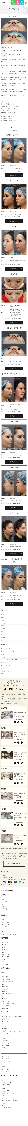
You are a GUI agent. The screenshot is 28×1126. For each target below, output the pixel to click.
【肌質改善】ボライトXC (7, 671)
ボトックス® (5, 1056)
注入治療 (3, 628)
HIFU (3, 1038)
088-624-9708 (19, 840)
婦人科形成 (5, 1008)
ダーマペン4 (5, 1021)
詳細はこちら (14, 175)
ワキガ (4, 945)
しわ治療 (3, 617)
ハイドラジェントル (7, 1035)
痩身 (2, 631)
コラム (4, 1103)
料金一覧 (4, 1095)
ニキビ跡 (4, 927)
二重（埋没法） (6, 979)
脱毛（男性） (5, 964)
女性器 (4, 959)
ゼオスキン (5, 1080)
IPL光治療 (4, 1028)
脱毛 (3, 961)
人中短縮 (4, 998)
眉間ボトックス (5, 654)
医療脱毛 (4, 1048)
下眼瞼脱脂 (5, 986)
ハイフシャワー (6, 1043)
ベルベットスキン (6, 1026)
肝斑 (3, 929)
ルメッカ (4, 1023)
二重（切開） (5, 977)
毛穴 (3, 931)
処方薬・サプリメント (8, 1084)
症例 (3, 1098)
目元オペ (3, 634)
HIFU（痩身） (5, 1040)
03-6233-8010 (19, 719)
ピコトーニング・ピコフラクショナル (12, 1016)
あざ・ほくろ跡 (6, 924)
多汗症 (4, 947)
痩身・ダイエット (6, 954)
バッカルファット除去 (8, 1003)
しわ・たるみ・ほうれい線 (9, 934)
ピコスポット (5, 1019)
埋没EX (3, 674)
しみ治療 (3, 614)
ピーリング (5, 1033)
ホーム (2, 16)
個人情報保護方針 (6, 1108)
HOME (3, 1088)
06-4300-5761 (19, 800)
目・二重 (4, 901)
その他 (2, 620)
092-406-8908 (19, 822)
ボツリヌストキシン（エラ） (8, 651)
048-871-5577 (19, 759)
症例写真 (8, 16)
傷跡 (3, 952)
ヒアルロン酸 (5, 1058)
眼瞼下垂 (4, 984)
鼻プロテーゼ (4, 662)
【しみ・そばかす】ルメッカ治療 (9, 659)
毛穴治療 (3, 625)
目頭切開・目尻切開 (7, 981)
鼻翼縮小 (4, 991)
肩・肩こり (5, 942)
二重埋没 (3, 657)
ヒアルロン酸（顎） (6, 648)
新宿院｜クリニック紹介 (8, 1093)
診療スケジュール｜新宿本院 (9, 1100)
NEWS (3, 1105)
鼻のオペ (15, 16)
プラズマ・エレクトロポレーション (11, 1031)
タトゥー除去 (5, 957)
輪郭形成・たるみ (5, 637)
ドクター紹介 (5, 1091)
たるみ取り (5, 989)
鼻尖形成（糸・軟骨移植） (9, 993)
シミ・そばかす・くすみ (8, 922)
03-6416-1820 (19, 739)
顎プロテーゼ (5, 1001)
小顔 (3, 906)
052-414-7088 (19, 779)
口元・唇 (4, 909)
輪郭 (3, 899)
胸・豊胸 (4, 949)
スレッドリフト (6, 1006)
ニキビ (4, 919)
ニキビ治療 (3, 623)
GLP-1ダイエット (6, 1082)
